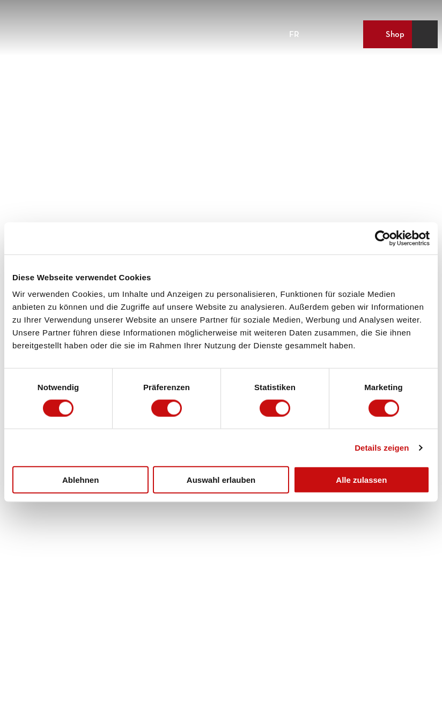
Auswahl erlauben (221, 479)
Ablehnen (80, 479)
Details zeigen (382, 447)
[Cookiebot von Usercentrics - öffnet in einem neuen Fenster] (383, 238)
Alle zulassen (361, 479)
